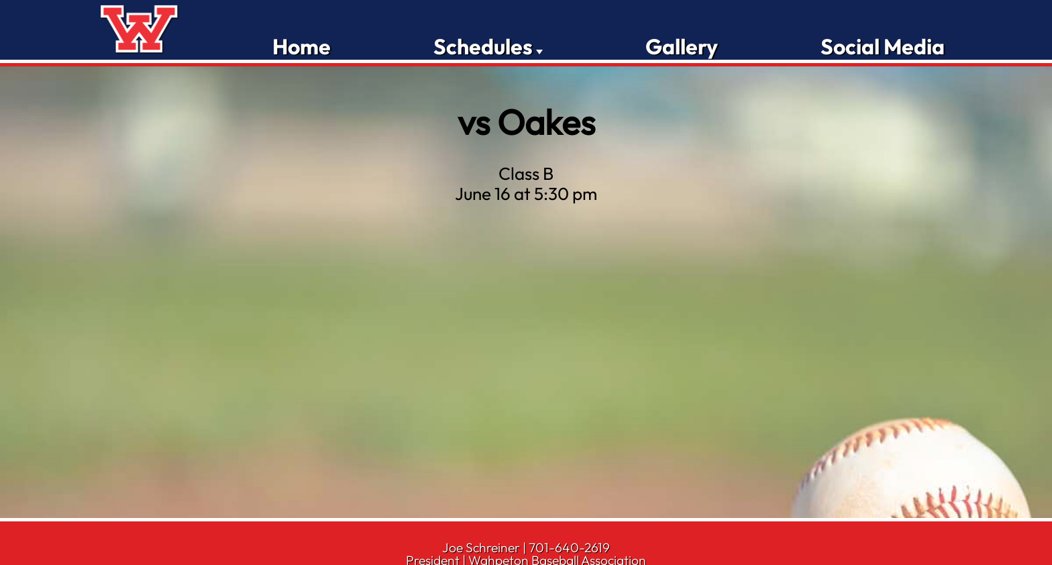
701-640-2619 (569, 548)
